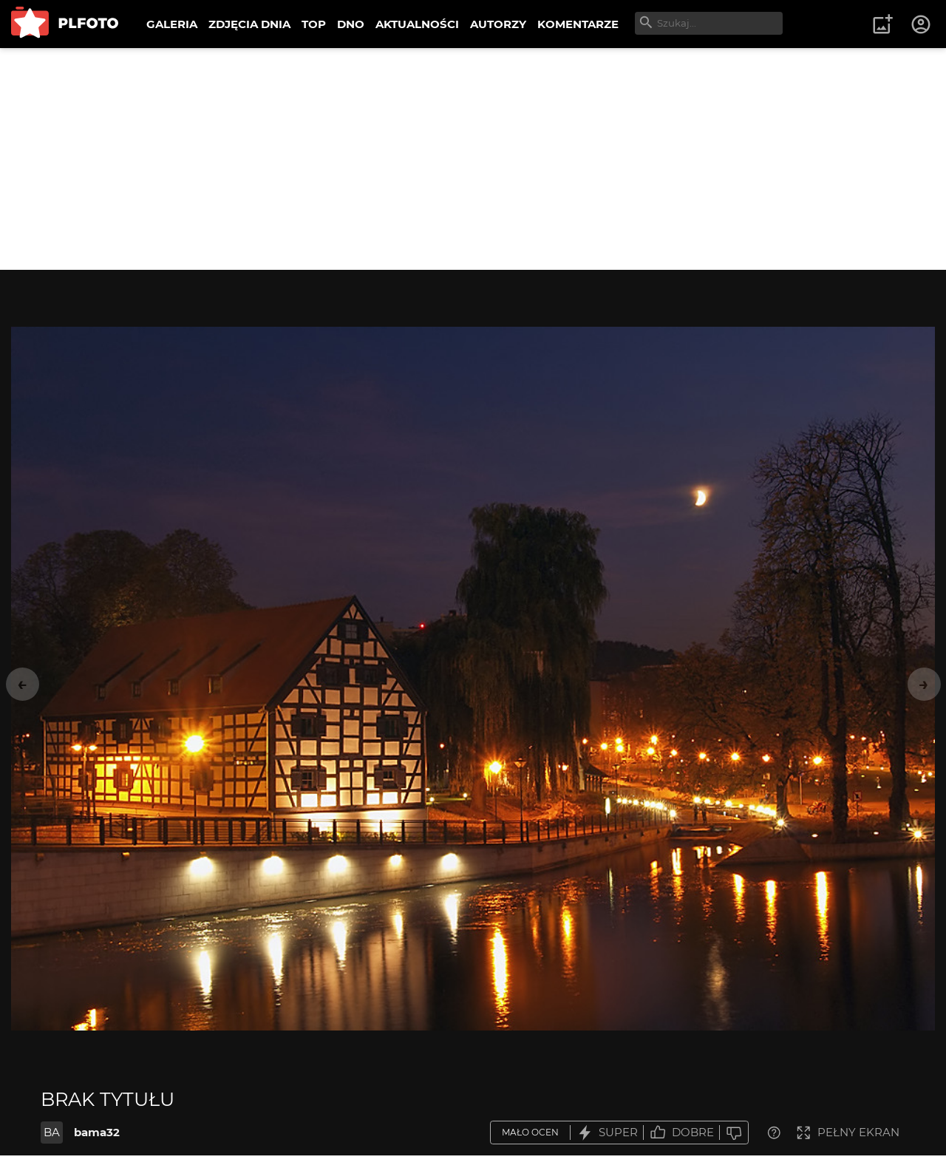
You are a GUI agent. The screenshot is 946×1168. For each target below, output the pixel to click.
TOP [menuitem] (314, 24)
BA (52, 1132)
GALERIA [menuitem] (171, 24)
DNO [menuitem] (350, 24)
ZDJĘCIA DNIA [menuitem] (249, 24)
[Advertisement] (473, 158)
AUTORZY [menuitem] (498, 24)
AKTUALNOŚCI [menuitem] (417, 24)
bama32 (97, 1132)
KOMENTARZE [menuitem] (578, 24)
